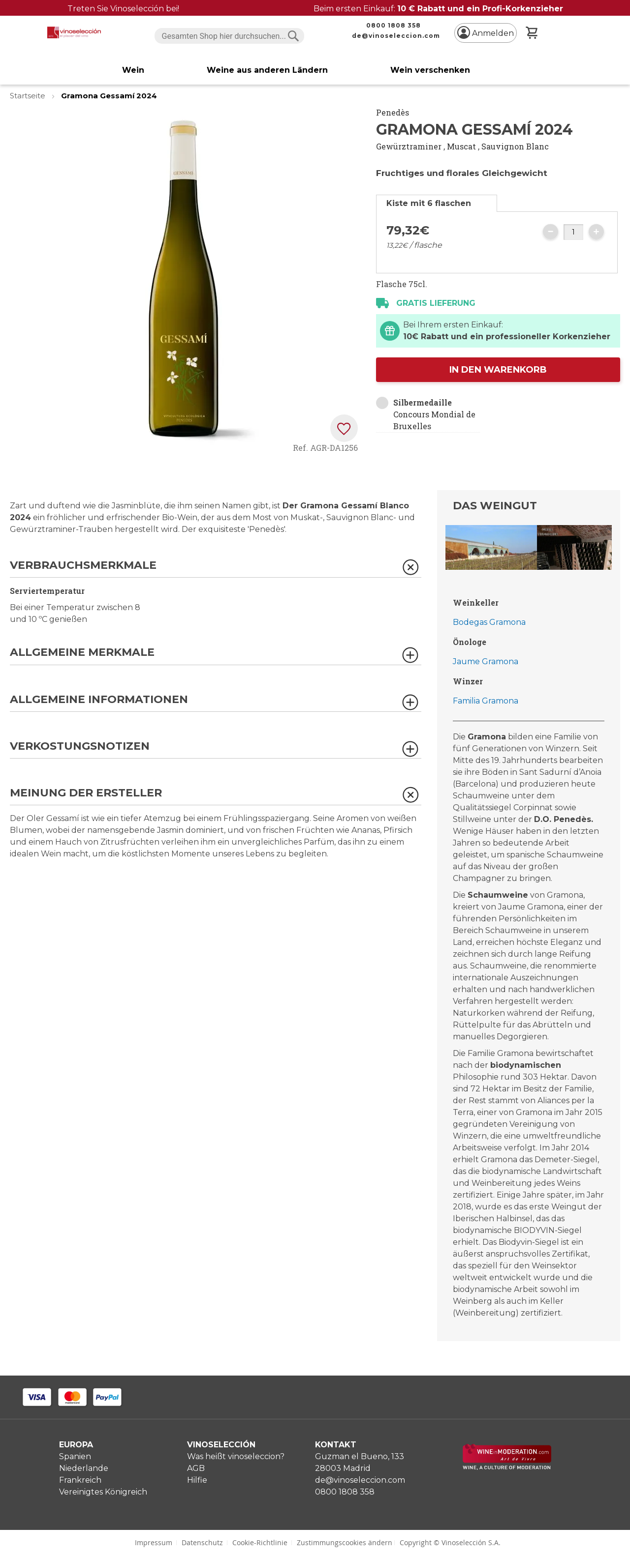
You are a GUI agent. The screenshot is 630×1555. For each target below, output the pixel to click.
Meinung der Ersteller (86, 793)
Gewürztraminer (408, 146)
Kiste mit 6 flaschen (428, 203)
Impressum (153, 1542)
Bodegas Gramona (489, 622)
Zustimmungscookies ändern (344, 1542)
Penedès (392, 112)
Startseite (28, 95)
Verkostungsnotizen (80, 746)
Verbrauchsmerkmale (83, 565)
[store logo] (74, 32)
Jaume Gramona (485, 661)
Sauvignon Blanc (515, 146)
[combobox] (230, 36)
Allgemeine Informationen (99, 700)
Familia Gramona (485, 700)
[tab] (436, 203)
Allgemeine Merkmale (82, 652)
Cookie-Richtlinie (259, 1542)
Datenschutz (202, 1542)
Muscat (461, 146)
